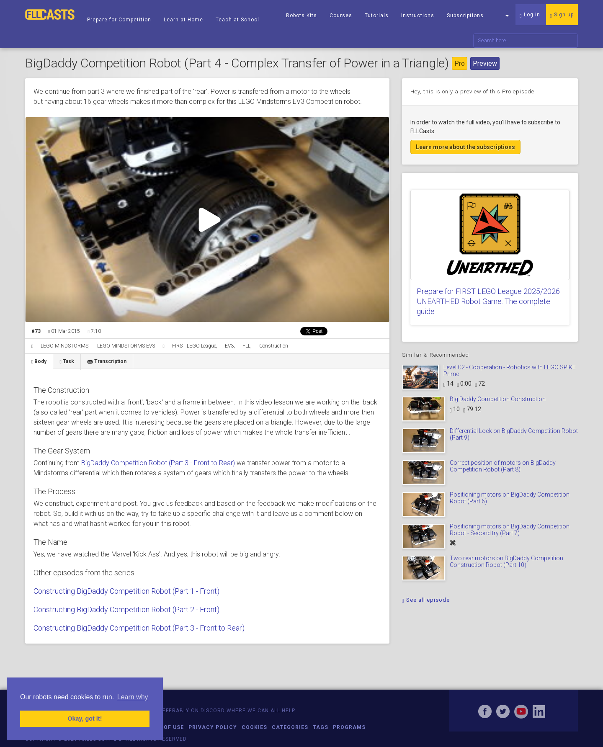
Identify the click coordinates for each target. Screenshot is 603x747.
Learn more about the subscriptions (465, 147)
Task (66, 361)
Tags (320, 727)
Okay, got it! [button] (84, 718)
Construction (273, 346)
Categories (290, 727)
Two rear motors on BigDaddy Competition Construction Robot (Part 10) (506, 561)
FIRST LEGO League (194, 346)
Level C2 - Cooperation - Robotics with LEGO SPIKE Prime (509, 370)
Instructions (417, 15)
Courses (341, 15)
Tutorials (377, 15)
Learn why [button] (132, 697)
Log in (530, 15)
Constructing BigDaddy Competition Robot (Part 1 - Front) (126, 591)
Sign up (562, 15)
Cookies (254, 727)
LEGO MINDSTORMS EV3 (126, 346)
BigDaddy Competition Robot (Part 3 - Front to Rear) (158, 463)
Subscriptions (465, 15)
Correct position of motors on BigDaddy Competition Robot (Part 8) (503, 465)
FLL (246, 346)
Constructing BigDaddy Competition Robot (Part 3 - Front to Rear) (139, 627)
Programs (349, 727)
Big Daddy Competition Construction (498, 399)
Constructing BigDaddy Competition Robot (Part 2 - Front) (126, 609)
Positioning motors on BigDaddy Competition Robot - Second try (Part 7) (510, 529)
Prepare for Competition (119, 20)
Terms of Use (163, 727)
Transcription (106, 361)
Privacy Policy (212, 727)
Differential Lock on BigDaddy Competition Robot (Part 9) (514, 434)
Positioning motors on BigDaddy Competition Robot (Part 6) (510, 497)
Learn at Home (183, 20)
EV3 (229, 346)
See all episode (426, 600)
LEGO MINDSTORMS (64, 346)
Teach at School (237, 20)
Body (38, 361)
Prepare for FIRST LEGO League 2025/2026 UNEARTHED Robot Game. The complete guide (488, 301)
